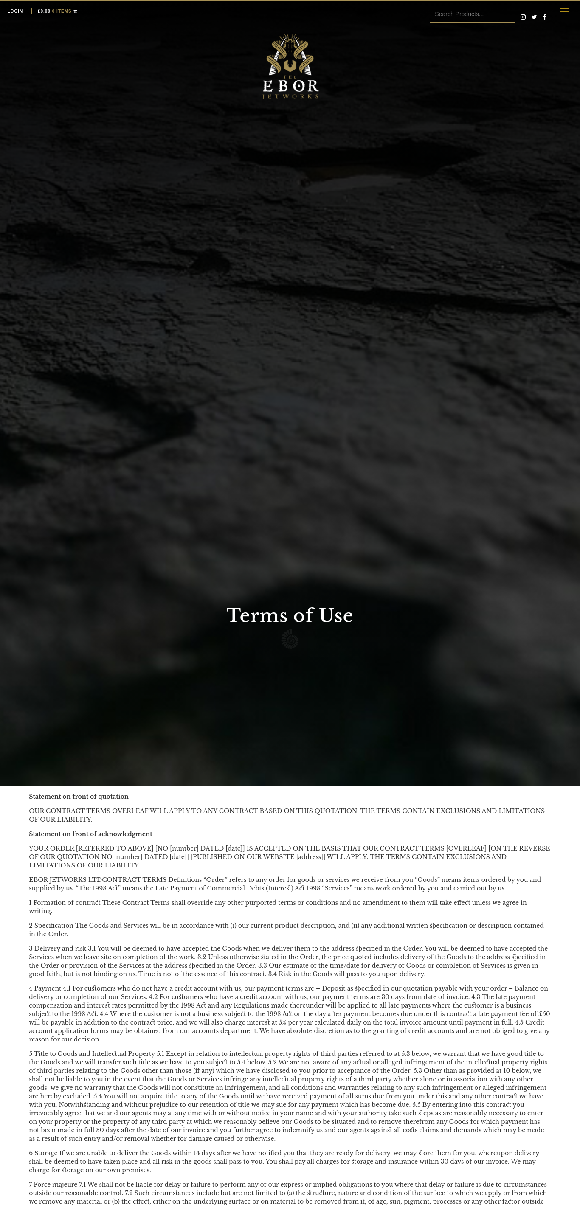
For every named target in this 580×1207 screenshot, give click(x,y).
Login (15, 11)
